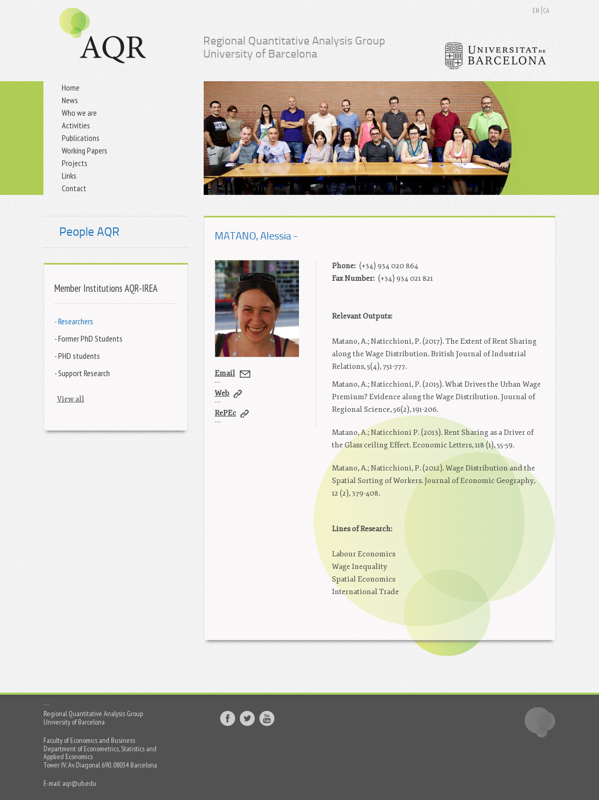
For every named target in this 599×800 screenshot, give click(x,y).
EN (536, 10)
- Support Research (82, 372)
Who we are (79, 112)
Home (71, 87)
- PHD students (77, 355)
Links (69, 175)
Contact (74, 188)
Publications (80, 138)
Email (225, 373)
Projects (74, 163)
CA (546, 10)
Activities (76, 125)
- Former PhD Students (88, 338)
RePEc (225, 413)
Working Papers (84, 150)
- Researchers (73, 320)
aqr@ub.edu (79, 783)
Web (222, 393)
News (70, 100)
